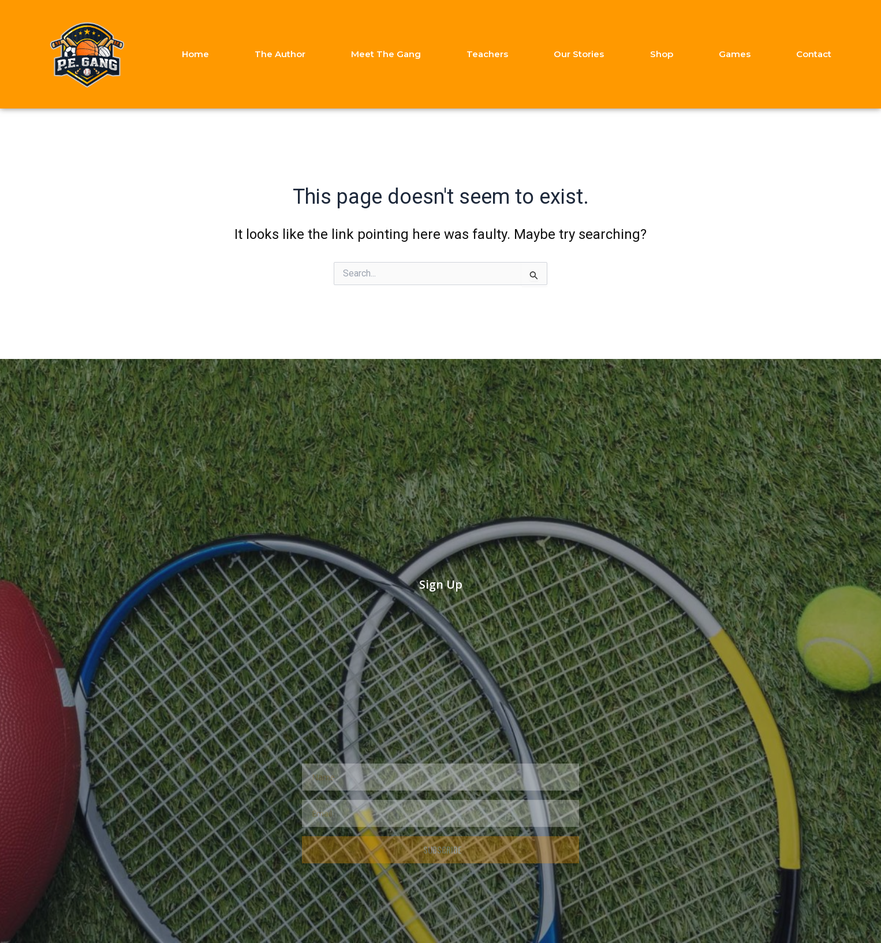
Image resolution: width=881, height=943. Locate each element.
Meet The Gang (386, 53)
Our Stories (579, 53)
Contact (813, 53)
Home (195, 53)
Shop (661, 53)
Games (735, 53)
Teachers (487, 53)
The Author (280, 53)
